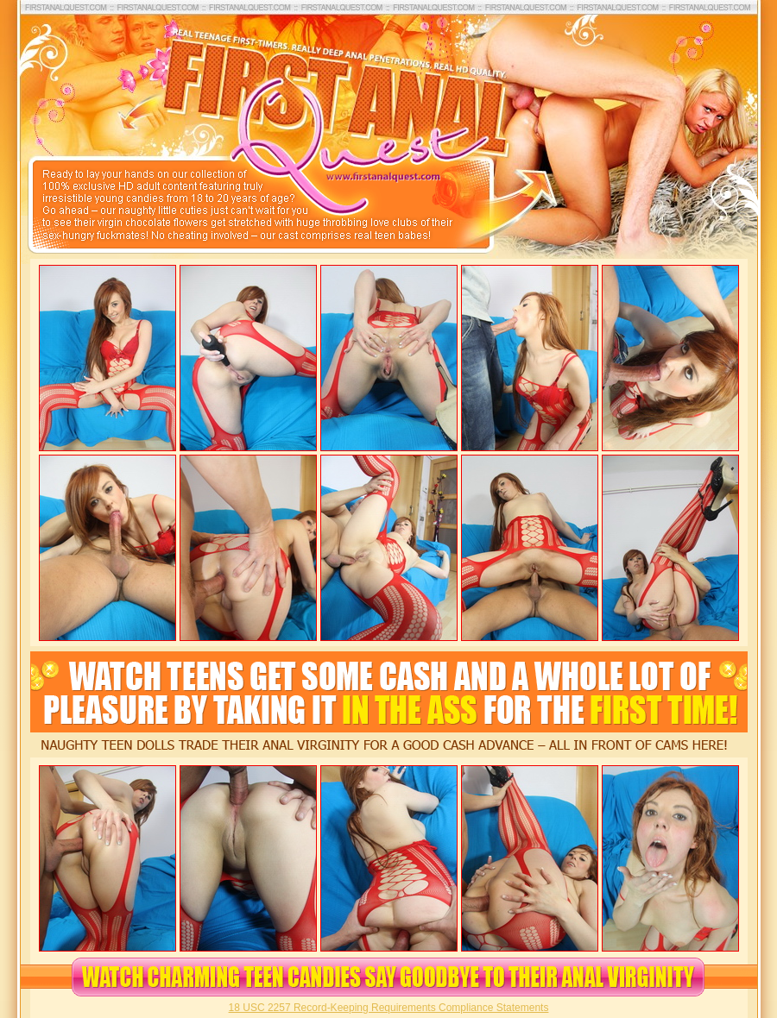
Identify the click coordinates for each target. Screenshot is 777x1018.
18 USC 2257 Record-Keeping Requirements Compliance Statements (389, 1008)
